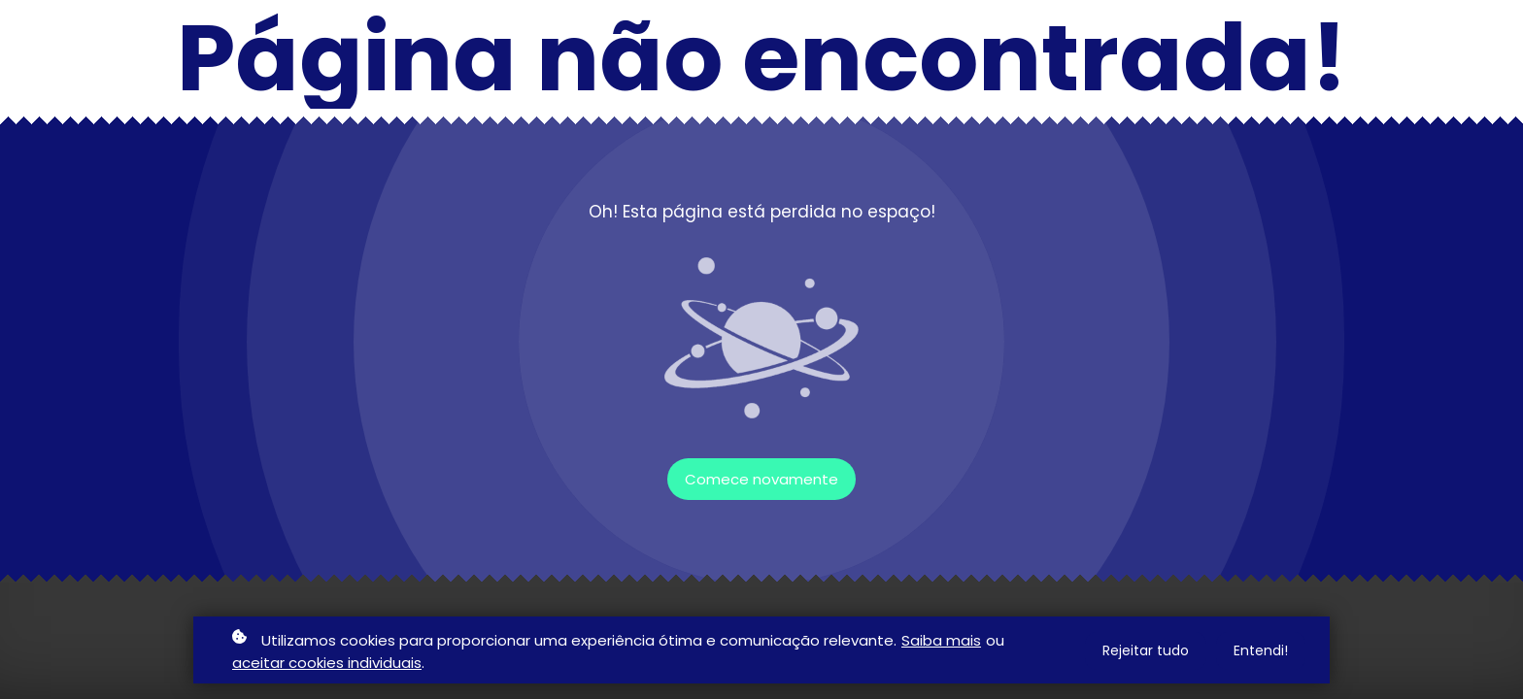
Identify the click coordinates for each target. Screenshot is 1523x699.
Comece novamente (761, 479)
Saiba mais (941, 640)
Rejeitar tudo (1145, 650)
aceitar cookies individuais (327, 662)
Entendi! (1261, 650)
